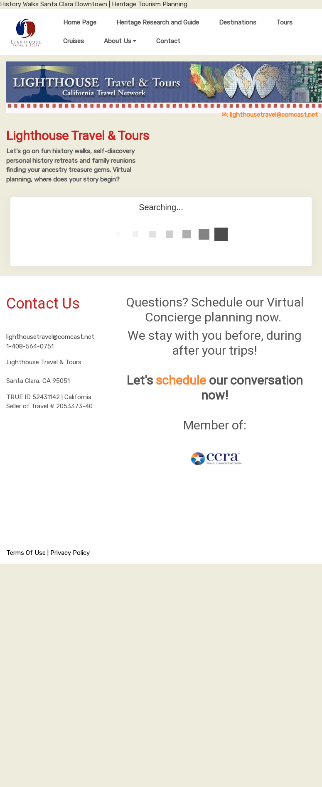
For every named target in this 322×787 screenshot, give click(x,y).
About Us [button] (117, 41)
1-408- (16, 346)
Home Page (79, 22)
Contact (168, 41)
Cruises (73, 41)
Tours (284, 22)
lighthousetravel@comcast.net (50, 337)
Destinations (237, 22)
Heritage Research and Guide (157, 22)
